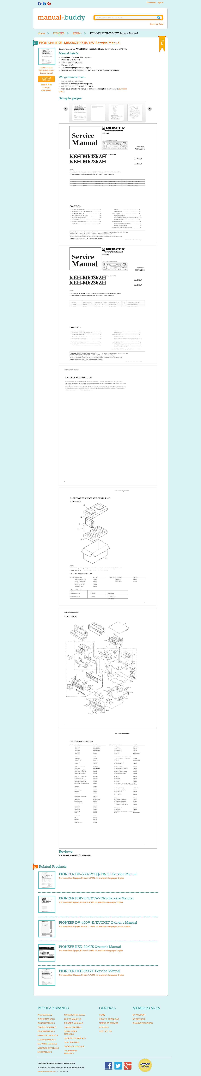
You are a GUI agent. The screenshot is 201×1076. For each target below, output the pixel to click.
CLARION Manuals (47, 1027)
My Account (139, 1015)
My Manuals (139, 1019)
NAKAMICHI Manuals (74, 1015)
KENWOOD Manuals (48, 1035)
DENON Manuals (46, 1031)
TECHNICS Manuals (74, 1046)
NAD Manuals (45, 1052)
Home (41, 33)
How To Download (109, 1019)
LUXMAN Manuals (47, 1040)
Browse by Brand (156, 24)
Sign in (160, 3)
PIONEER (58, 33)
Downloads (151, 3)
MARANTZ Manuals (47, 1044)
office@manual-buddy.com (47, 1071)
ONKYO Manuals (72, 1019)
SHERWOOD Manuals (75, 1038)
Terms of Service (108, 1023)
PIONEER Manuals (73, 1023)
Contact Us (105, 1031)
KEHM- (77, 33)
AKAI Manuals (45, 1015)
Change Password (143, 1023)
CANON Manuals (46, 1023)
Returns (104, 1027)
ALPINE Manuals (46, 1019)
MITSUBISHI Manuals (48, 1048)
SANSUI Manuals (73, 1027)
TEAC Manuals (71, 1042)
